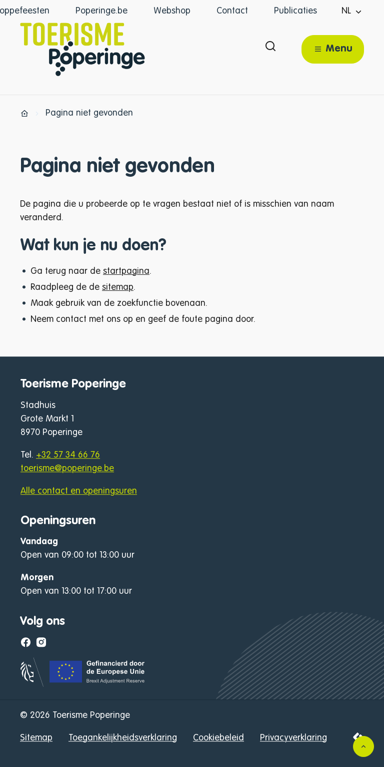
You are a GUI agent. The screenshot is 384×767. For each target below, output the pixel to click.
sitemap (118, 287)
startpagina (126, 271)
